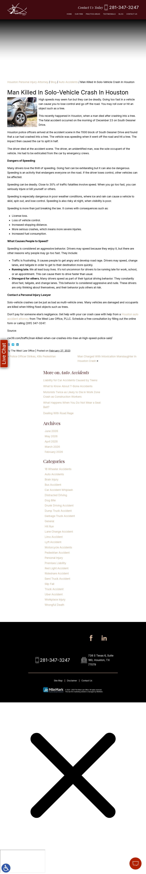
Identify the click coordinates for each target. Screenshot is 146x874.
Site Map (58, 680)
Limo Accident (54, 536)
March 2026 (52, 446)
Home (69, 14)
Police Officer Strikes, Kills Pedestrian (33, 356)
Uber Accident (54, 594)
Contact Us (131, 14)
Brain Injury (51, 479)
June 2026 (51, 431)
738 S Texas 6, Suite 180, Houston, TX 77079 (100, 660)
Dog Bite (50, 500)
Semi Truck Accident (57, 578)
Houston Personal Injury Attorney (27, 82)
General (49, 521)
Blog (121, 14)
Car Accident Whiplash (59, 489)
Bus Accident (53, 484)
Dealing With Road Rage (58, 413)
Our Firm (79, 14)
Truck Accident (54, 589)
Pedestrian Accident (57, 552)
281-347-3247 (124, 7)
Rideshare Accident (57, 573)
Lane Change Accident (59, 531)
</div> (22, 861)
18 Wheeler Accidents (58, 469)
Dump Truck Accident (58, 510)
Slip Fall (49, 583)
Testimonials (109, 14)
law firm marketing (74, 692)
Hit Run (49, 526)
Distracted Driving (56, 495)
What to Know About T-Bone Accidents (67, 386)
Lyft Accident (53, 542)
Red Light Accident (56, 568)
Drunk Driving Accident (59, 505)
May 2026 (51, 436)
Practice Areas (93, 14)
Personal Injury (54, 557)
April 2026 (51, 441)
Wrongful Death (54, 604)
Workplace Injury (55, 599)
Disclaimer (72, 680)
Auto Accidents (68, 82)
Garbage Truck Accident (60, 516)
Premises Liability (55, 563)
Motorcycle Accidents (58, 547)
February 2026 (54, 451)
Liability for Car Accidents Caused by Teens (70, 380)
